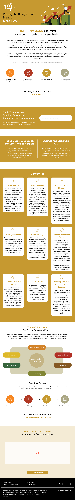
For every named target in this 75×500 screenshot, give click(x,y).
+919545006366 (13, 484)
